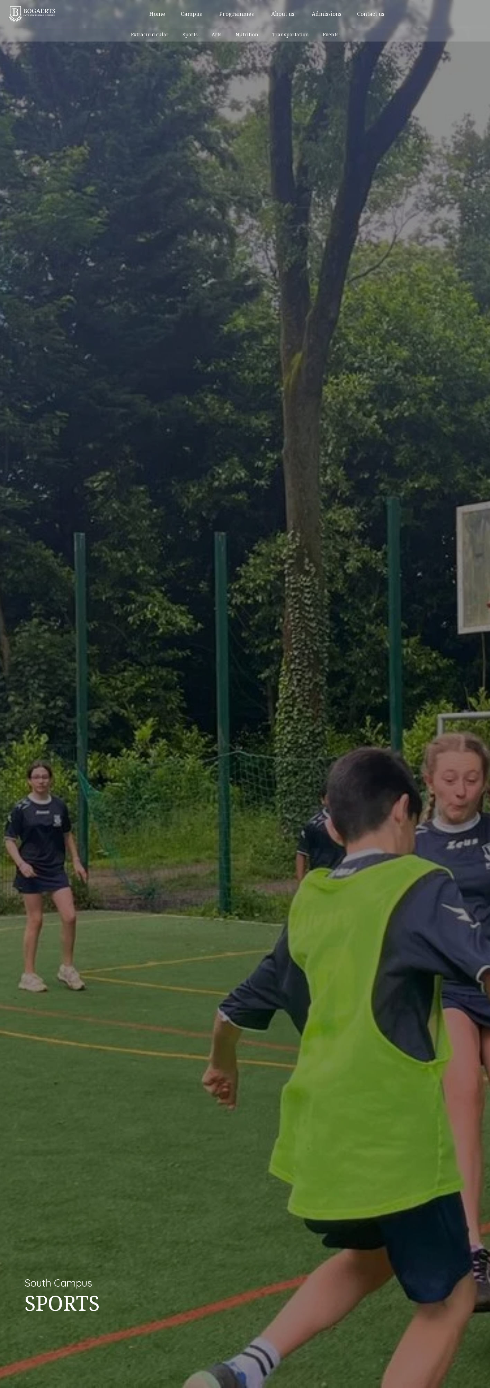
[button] (191, 13)
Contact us (370, 14)
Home (157, 14)
